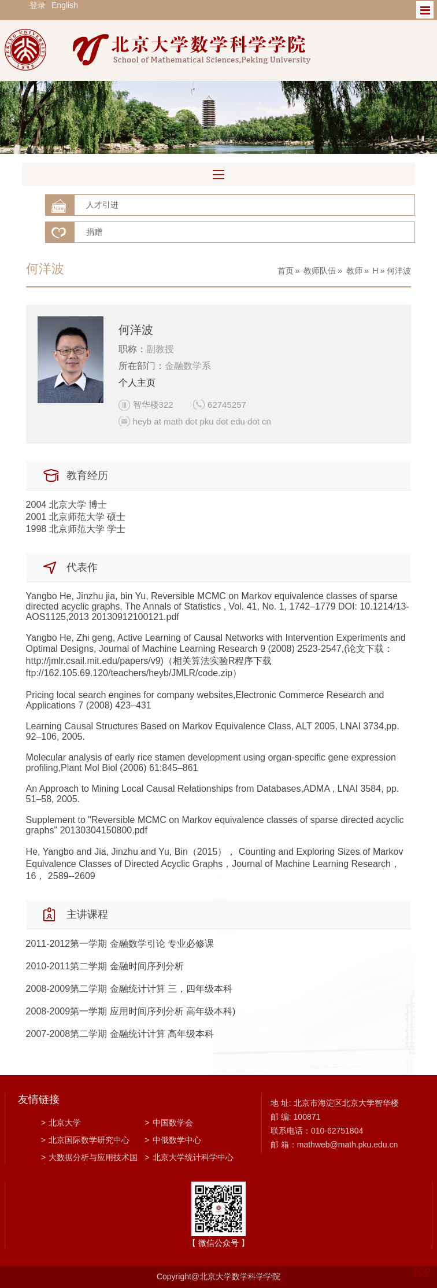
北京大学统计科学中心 (189, 1157)
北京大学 (61, 1122)
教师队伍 (319, 270)
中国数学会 (168, 1122)
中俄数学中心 (173, 1140)
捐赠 (94, 232)
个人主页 (136, 382)
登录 (37, 5)
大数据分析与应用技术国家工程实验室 (89, 1158)
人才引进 (102, 204)
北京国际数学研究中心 (85, 1140)
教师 (354, 270)
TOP (421, 1265)
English (64, 5)
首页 (285, 270)
